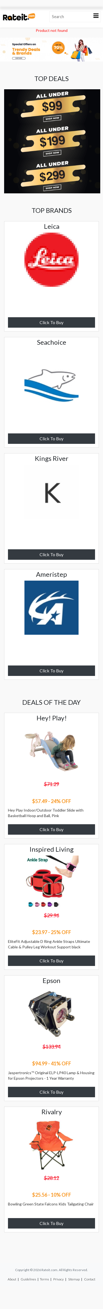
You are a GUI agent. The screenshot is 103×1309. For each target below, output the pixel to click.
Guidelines (28, 1279)
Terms (44, 1279)
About (12, 1279)
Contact (89, 1279)
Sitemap (74, 1279)
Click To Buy (51, 322)
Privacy (58, 1279)
